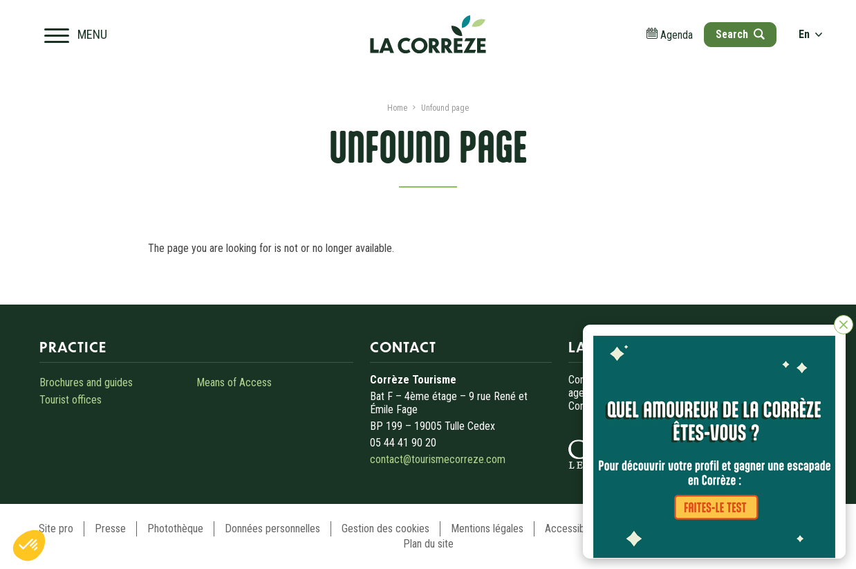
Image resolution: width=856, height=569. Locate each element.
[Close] (843, 324)
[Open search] (740, 34)
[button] (29, 545)
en (810, 34)
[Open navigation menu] (75, 34)
